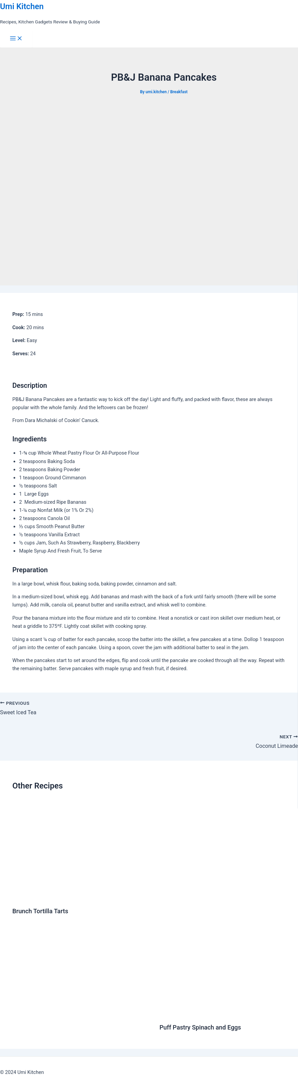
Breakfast (178, 91)
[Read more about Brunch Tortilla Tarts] (81, 896)
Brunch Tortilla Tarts (40, 911)
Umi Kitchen (22, 6)
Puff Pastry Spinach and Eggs (200, 1027)
